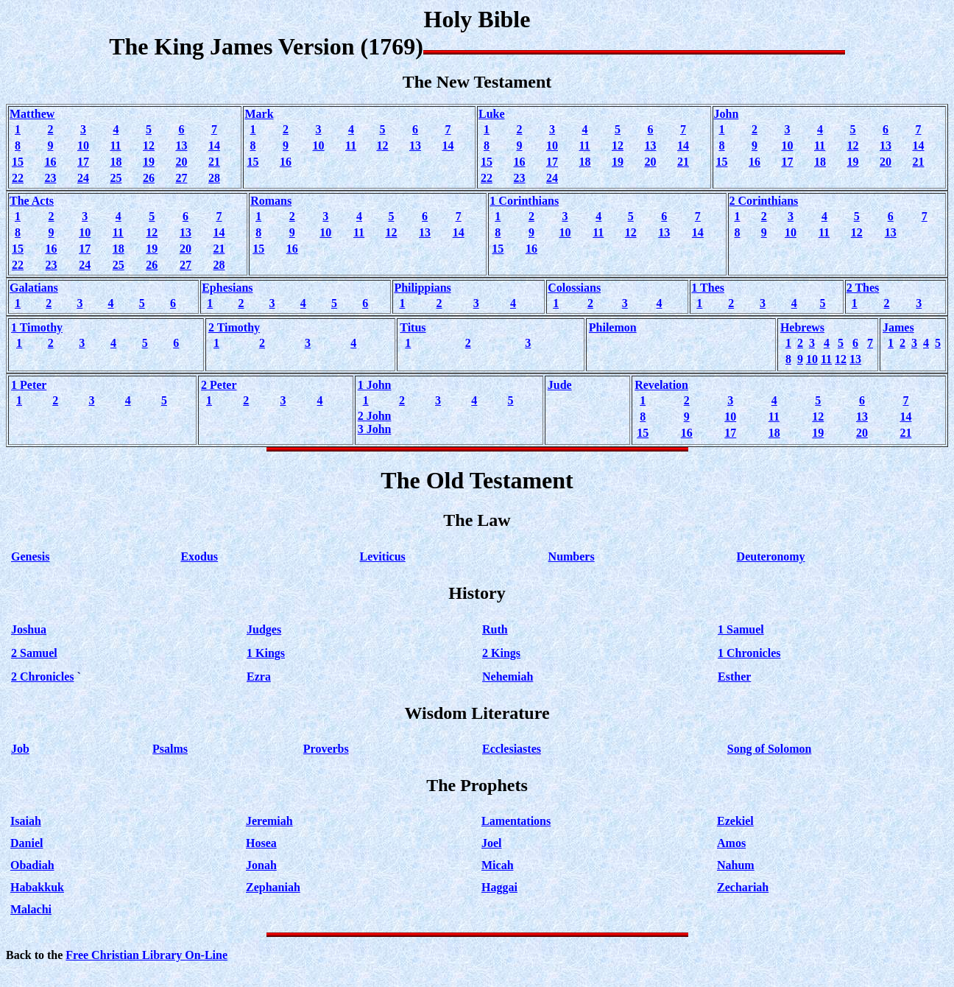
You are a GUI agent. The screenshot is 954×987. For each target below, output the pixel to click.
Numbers (571, 556)
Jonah (261, 865)
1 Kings (266, 653)
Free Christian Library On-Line (146, 955)
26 (149, 178)
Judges (264, 629)
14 (214, 145)
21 (214, 161)
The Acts (32, 200)
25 (115, 178)
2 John (375, 416)
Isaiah (25, 821)
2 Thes (863, 287)
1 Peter (28, 385)
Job (20, 748)
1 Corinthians (524, 200)
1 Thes (707, 287)
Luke (491, 114)
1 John (375, 385)
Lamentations (516, 821)
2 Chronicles (42, 676)
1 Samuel (741, 629)
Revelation (661, 385)
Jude (560, 385)
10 (83, 145)
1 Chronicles (749, 653)
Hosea (261, 843)
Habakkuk (37, 887)
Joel (491, 843)
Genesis (30, 556)
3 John (375, 429)
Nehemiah (507, 676)
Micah (497, 865)
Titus (412, 327)
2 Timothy (234, 327)
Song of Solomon (769, 748)
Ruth (495, 629)
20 (181, 161)
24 (83, 178)
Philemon (613, 327)
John (726, 114)
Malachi (31, 909)
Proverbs (326, 748)
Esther (734, 676)
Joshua (28, 629)
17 (83, 161)
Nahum (736, 865)
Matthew (32, 114)
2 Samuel (34, 653)
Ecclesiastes (511, 748)
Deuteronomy (771, 556)
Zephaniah (273, 887)
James (898, 327)
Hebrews (802, 327)
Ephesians (227, 287)
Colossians (574, 287)
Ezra (259, 676)
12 (149, 145)
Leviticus (383, 556)
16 (50, 161)
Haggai (499, 887)
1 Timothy (37, 327)
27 (181, 178)
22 (18, 178)
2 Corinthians (764, 200)
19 (149, 161)
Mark (258, 114)
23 (50, 178)
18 (115, 161)
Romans (271, 200)
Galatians (34, 287)
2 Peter (218, 385)
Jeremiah (269, 821)
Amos (731, 843)
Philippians (422, 287)
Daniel (26, 843)
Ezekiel (735, 821)
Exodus (199, 556)
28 (214, 178)
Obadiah (32, 865)
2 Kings (501, 653)
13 (181, 145)
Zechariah (742, 887)
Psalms (170, 748)
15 (18, 161)
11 (115, 145)
